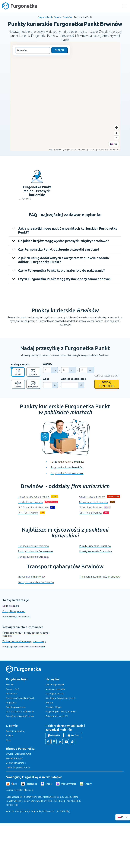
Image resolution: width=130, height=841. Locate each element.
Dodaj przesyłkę (106, 384)
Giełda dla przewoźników (18, 767)
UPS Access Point (93, 502)
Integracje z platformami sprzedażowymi (23, 646)
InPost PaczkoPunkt (33, 496)
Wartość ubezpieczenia (73, 379)
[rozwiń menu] (124, 6)
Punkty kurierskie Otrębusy (33, 556)
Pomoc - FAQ (12, 689)
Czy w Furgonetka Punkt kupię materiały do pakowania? (61, 270)
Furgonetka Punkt (67, 461)
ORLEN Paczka (92, 496)
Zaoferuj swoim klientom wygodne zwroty (24, 641)
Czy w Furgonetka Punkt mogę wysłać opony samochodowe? (64, 279)
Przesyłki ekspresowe (13, 611)
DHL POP (28, 512)
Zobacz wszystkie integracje (19, 790)
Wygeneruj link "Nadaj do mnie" (60, 711)
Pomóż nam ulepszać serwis (20, 716)
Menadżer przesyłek (55, 689)
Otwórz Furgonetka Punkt (18, 753)
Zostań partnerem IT (16, 762)
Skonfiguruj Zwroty (54, 693)
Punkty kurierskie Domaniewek (35, 551)
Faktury (49, 702)
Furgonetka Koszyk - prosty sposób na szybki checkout (26, 634)
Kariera (9, 735)
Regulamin (11, 702)
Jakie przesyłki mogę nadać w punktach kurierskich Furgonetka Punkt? (67, 230)
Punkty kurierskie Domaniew (95, 551)
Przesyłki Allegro (53, 707)
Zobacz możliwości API (56, 716)
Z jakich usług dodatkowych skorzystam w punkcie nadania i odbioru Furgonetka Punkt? (64, 260)
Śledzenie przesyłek (54, 684)
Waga (46, 379)
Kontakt (10, 684)
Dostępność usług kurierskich (20, 698)
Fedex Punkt (90, 507)
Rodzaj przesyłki (20, 364)
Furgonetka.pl (45, 16)
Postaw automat (14, 758)
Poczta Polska (30, 502)
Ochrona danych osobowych (20, 711)
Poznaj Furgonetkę (15, 731)
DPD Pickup (90, 512)
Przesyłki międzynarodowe (16, 616)
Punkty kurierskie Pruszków (95, 546)
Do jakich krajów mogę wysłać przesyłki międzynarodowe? (63, 241)
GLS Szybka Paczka (33, 507)
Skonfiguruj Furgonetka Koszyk (60, 698)
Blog (8, 740)
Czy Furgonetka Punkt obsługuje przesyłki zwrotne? (58, 249)
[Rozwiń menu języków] (122, 817)
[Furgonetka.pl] (19, 6)
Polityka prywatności (16, 707)
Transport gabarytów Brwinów (65, 566)
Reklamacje (11, 693)
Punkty (57, 16)
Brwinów (67, 16)
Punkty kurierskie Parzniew (33, 546)
